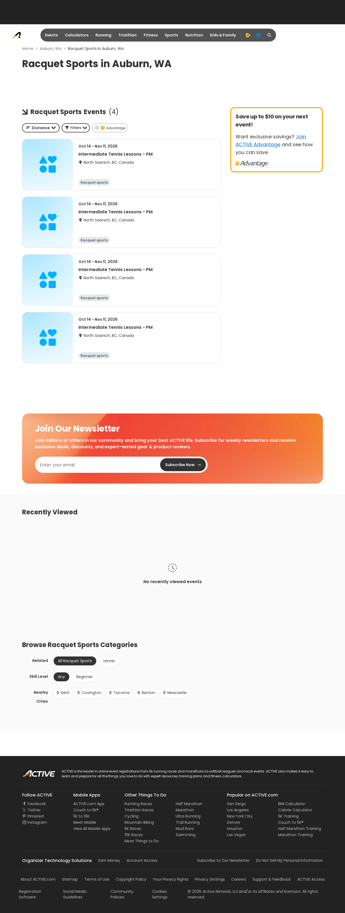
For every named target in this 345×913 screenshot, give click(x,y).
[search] (269, 35)
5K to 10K (81, 816)
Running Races (138, 803)
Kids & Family (223, 35)
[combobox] (41, 127)
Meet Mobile (84, 822)
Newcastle (174, 692)
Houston (235, 828)
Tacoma (119, 692)
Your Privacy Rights (170, 879)
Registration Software (30, 894)
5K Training (288, 816)
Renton (146, 692)
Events (51, 35)
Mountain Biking (139, 822)
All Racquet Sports (75, 661)
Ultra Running (188, 816)
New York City (240, 816)
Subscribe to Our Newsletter (223, 860)
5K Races (133, 828)
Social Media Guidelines (75, 894)
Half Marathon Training (299, 828)
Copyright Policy (131, 879)
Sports (171, 35)
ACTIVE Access (311, 879)
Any (61, 676)
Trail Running (188, 822)
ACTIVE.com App (88, 803)
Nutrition (194, 35)
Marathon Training (295, 834)
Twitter (34, 810)
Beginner (84, 676)
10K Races (134, 834)
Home (27, 48)
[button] (76, 127)
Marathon (185, 810)
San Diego (236, 803)
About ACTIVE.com (38, 879)
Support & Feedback (272, 879)
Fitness (151, 35)
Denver (233, 822)
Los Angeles (238, 810)
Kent (63, 692)
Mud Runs (185, 828)
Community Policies (122, 894)
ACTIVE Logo (33, 771)
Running (103, 35)
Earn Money (109, 860)
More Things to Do (142, 841)
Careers (238, 879)
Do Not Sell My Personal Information (289, 860)
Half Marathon (189, 803)
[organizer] (259, 35)
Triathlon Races (139, 810)
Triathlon (127, 35)
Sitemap (70, 879)
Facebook (36, 803)
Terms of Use (96, 879)
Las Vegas (236, 834)
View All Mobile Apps (92, 828)
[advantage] (248, 35)
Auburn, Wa (50, 48)
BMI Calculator (291, 803)
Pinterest (35, 816)
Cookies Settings (159, 894)
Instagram (37, 822)
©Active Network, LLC (213, 891)
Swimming (185, 834)
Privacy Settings (210, 879)
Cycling (132, 816)
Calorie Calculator (295, 810)
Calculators (77, 35)
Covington (89, 692)
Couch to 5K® (86, 810)
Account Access (142, 860)
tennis (109, 661)
